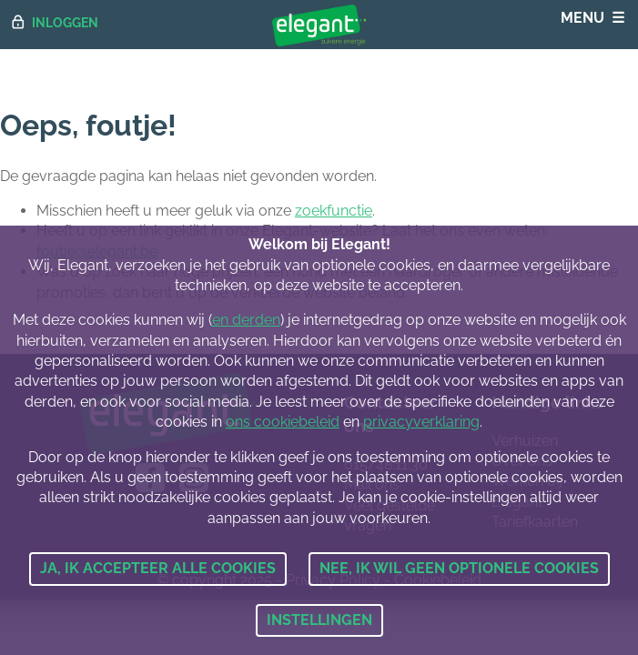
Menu (582, 17)
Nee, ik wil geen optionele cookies (459, 568)
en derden (246, 319)
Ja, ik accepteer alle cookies (158, 568)
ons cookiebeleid (282, 421)
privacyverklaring (421, 421)
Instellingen (319, 620)
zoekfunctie (333, 210)
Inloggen (65, 22)
